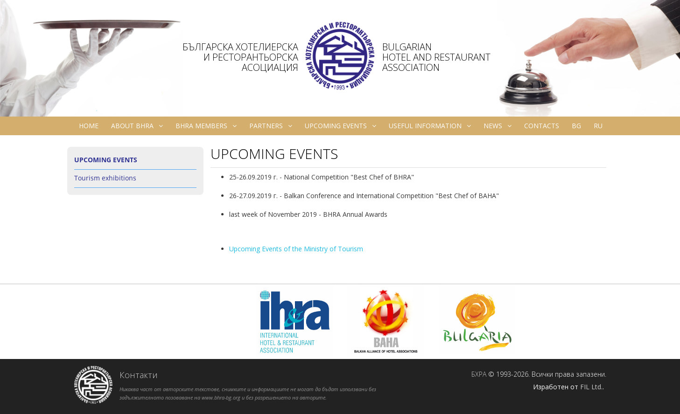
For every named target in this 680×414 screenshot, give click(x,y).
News (498, 126)
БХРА (478, 374)
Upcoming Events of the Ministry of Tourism (296, 248)
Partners (270, 126)
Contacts (541, 125)
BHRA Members (206, 126)
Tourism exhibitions (105, 177)
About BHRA (137, 126)
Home (88, 125)
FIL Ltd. (591, 386)
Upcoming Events (340, 126)
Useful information (430, 126)
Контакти (138, 374)
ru (598, 125)
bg (576, 125)
